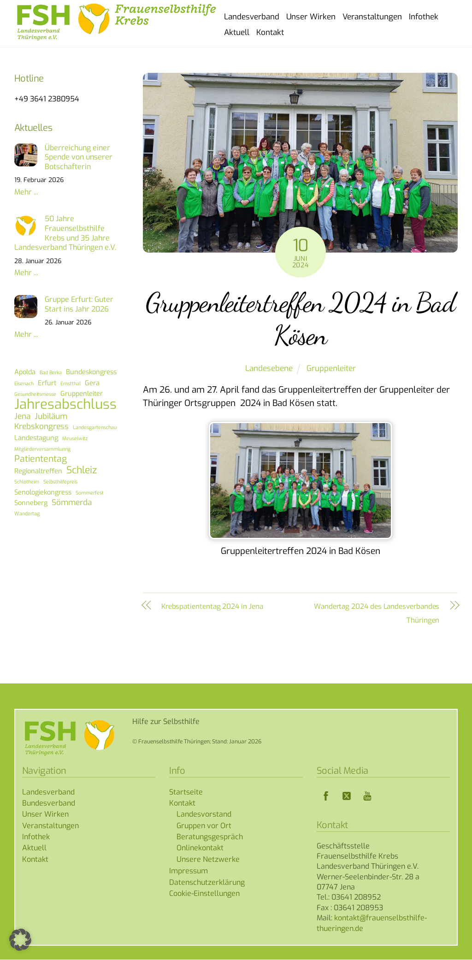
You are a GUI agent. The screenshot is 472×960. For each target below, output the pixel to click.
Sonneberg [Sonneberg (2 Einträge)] (30, 503)
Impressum (188, 871)
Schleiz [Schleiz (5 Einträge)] (81, 470)
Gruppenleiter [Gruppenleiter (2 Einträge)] (81, 394)
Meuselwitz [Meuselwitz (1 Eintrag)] (75, 439)
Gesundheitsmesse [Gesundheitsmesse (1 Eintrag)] (35, 394)
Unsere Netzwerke (208, 860)
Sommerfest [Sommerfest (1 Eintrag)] (90, 493)
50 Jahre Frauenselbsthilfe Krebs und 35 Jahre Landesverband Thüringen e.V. (65, 234)
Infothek (423, 17)
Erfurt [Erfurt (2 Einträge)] (47, 383)
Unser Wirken (311, 17)
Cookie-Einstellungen (204, 894)
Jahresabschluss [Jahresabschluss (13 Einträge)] (65, 405)
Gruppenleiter (331, 369)
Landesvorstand (204, 814)
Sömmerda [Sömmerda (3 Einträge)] (72, 503)
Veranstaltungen (372, 17)
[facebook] (326, 796)
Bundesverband (48, 803)
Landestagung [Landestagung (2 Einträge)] (36, 438)
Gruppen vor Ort (204, 826)
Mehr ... (26, 192)
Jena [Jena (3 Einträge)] (22, 417)
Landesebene (269, 369)
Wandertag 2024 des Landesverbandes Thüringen (376, 613)
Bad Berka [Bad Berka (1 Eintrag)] (51, 373)
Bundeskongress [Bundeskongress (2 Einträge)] (91, 372)
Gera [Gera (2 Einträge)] (92, 383)
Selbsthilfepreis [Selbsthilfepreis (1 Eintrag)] (60, 482)
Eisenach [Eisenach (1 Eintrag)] (24, 384)
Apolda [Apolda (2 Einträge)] (24, 372)
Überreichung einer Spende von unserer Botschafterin (78, 158)
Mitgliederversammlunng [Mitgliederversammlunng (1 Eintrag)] (42, 449)
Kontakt (270, 32)
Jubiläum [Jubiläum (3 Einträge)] (51, 417)
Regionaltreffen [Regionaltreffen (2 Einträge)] (38, 471)
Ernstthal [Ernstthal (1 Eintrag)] (70, 384)
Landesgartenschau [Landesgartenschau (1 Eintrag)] (95, 427)
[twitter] (346, 796)
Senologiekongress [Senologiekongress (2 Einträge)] (42, 492)
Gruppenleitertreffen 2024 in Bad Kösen (300, 319)
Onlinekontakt (200, 849)
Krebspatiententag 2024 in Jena (212, 607)
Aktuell (236, 32)
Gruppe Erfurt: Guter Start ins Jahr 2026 (79, 304)
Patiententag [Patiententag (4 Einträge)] (40, 460)
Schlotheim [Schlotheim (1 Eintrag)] (26, 482)
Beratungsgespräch (210, 837)
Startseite (186, 792)
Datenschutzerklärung (207, 883)
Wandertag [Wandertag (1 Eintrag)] (27, 514)
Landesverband (251, 17)
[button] (20, 939)
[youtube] (367, 796)
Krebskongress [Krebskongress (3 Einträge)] (41, 427)
